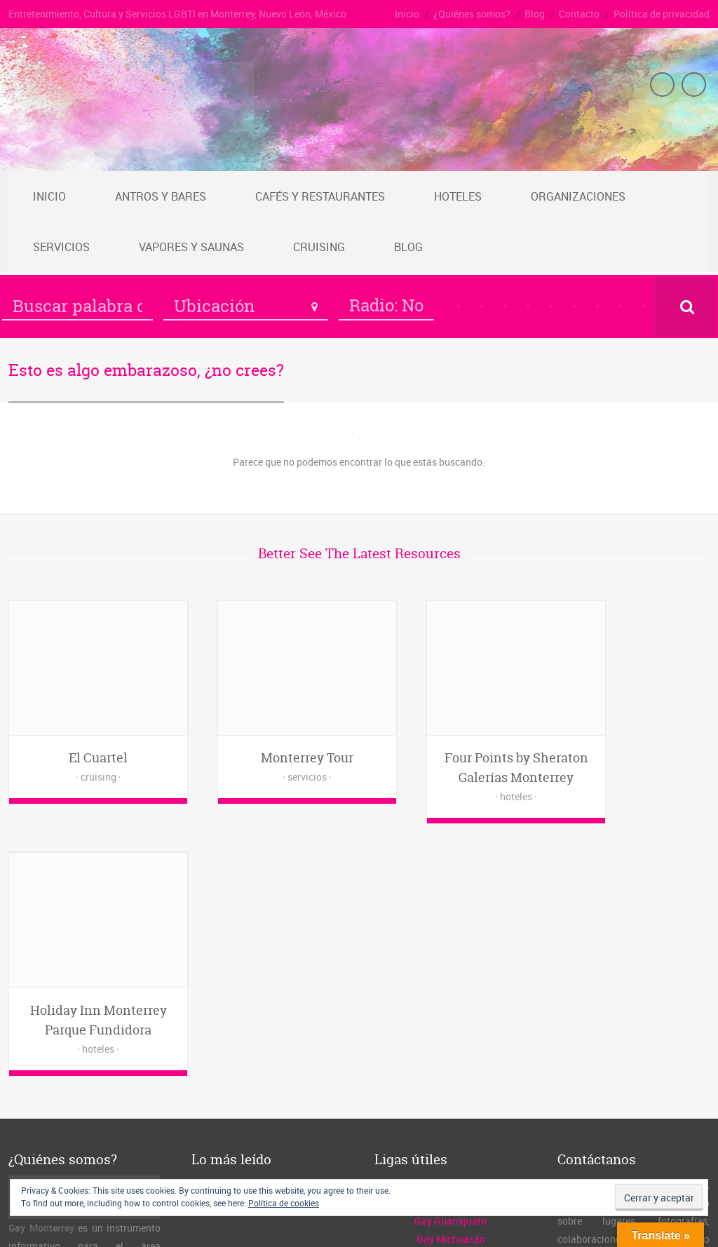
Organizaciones (578, 196)
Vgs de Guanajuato (451, 1040)
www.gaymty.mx (633, 1040)
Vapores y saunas (191, 247)
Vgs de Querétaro (451, 1077)
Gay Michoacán (450, 985)
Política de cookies (283, 1202)
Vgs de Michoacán (450, 1058)
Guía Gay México (451, 949)
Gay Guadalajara (450, 1022)
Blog (534, 13)
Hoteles (458, 196)
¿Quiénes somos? (471, 13)
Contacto (579, 13)
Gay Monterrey (116, 1219)
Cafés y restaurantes (320, 196)
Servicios (61, 247)
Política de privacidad (662, 13)
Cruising (319, 247)
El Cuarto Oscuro (451, 931)
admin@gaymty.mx (634, 1022)
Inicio (407, 13)
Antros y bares (160, 196)
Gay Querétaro (450, 1004)
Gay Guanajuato (450, 967)
